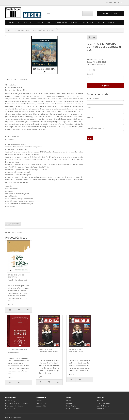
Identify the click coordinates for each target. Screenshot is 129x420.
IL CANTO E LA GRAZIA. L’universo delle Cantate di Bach (34, 30)
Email (89, 108)
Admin (19, 417)
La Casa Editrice (24, 23)
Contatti (100, 23)
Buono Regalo (86, 23)
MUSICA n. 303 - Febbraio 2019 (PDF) (48, 350)
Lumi (14, 417)
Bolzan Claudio (97, 59)
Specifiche (23, 79)
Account (100, 401)
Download (112, 23)
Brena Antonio (13, 352)
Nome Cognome (93, 98)
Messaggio (90, 117)
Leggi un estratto (13, 224)
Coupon (69, 403)
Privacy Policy (10, 401)
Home (11, 23)
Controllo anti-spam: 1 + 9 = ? (97, 128)
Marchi (68, 401)
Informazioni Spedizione (14, 406)
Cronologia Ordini (103, 403)
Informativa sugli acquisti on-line (16, 403)
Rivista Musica (61, 23)
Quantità (90, 74)
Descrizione (11, 79)
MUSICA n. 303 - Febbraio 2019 (76, 350)
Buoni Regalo (71, 406)
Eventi (49, 23)
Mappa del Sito (41, 406)
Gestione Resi (41, 403)
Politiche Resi (10, 408)
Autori (74, 23)
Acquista (105, 85)
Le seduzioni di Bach (17, 349)
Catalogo (39, 23)
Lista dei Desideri (103, 406)
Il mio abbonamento (73, 408)
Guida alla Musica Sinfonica (16, 275)
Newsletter (101, 408)
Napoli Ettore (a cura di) (17, 280)
